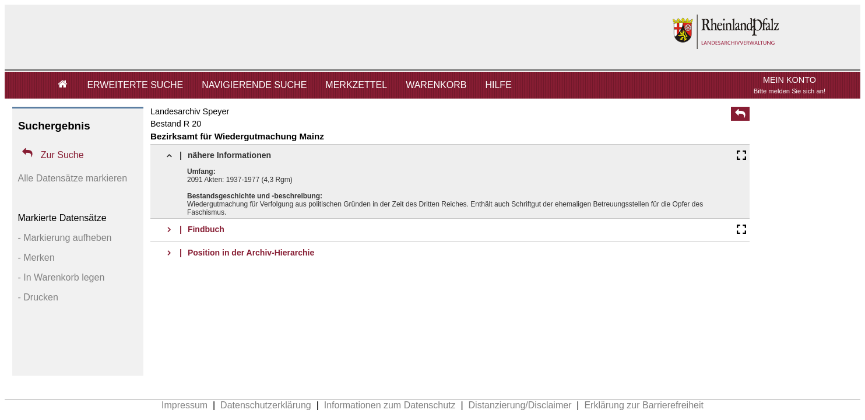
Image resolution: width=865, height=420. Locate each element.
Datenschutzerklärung (265, 405)
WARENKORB (436, 85)
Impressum (184, 405)
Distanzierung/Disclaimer (520, 405)
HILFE (498, 85)
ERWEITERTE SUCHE (135, 85)
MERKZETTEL (356, 85)
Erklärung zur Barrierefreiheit (644, 405)
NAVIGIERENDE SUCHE (254, 85)
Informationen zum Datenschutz (390, 405)
